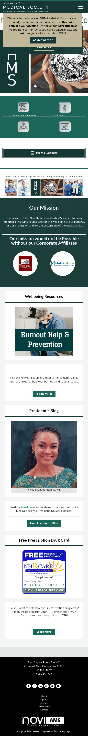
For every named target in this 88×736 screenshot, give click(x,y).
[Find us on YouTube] (52, 686)
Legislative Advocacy (23, 116)
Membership (65, 135)
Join (44, 699)
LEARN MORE (44, 394)
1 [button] (35, 86)
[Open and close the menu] (67, 7)
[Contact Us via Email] (58, 686)
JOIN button (66, 26)
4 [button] (52, 86)
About (44, 696)
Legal (68, 731)
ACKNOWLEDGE (43, 40)
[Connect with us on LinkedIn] (40, 686)
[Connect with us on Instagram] (46, 686)
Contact (44, 709)
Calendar (44, 702)
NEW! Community (65, 116)
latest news (28, 507)
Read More (44, 47)
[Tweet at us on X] (34, 686)
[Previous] (4, 265)
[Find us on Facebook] (28, 686)
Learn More (44, 632)
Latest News (44, 706)
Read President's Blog (44, 523)
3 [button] (47, 86)
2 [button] (41, 86)
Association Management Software (44, 722)
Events (23, 135)
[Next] (84, 265)
